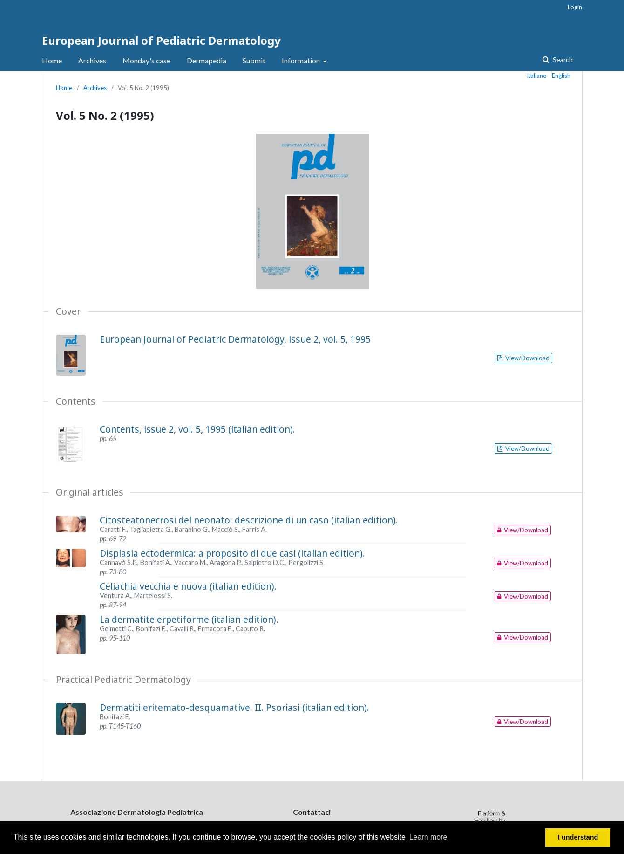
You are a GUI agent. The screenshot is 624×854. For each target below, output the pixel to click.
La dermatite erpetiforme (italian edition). (189, 619)
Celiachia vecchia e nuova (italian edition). (188, 586)
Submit (254, 60)
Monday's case (146, 60)
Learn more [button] (428, 837)
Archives (92, 60)
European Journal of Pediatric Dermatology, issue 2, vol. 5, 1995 (235, 339)
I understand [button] (578, 837)
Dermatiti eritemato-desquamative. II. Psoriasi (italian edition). (234, 707)
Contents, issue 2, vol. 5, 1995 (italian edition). (197, 429)
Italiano (537, 75)
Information (301, 60)
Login (575, 7)
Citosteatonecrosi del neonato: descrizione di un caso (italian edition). (249, 520)
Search (562, 59)
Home (52, 60)
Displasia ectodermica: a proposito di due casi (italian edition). (232, 553)
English (561, 75)
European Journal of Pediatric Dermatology (161, 40)
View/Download (526, 358)
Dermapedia (206, 60)
